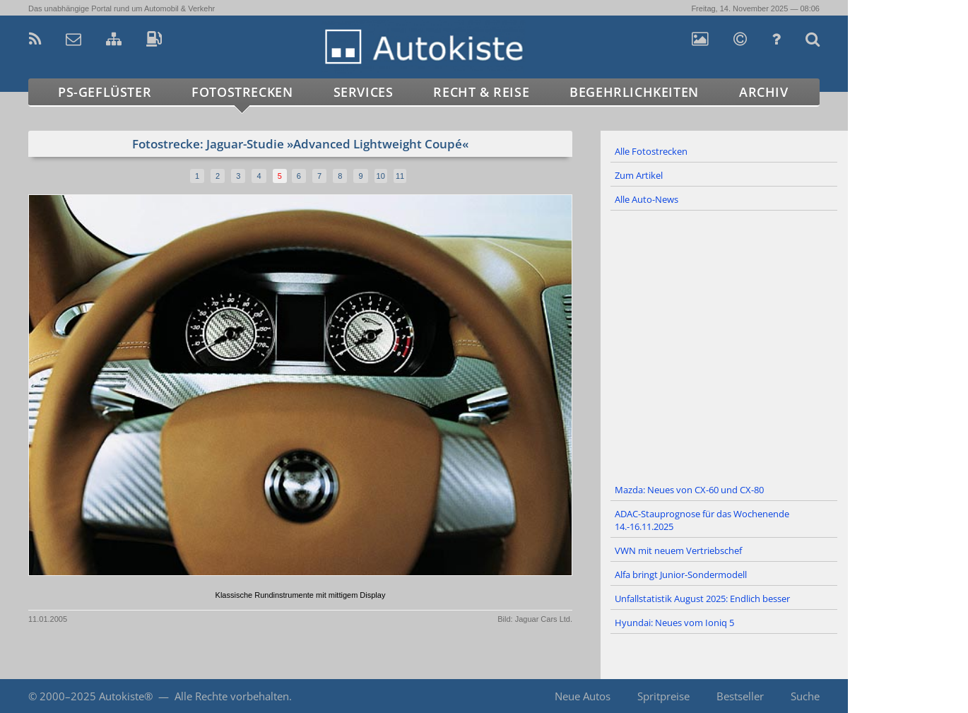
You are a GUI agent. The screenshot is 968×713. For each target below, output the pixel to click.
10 (381, 176)
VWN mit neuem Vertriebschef (678, 550)
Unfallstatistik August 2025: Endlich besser (702, 598)
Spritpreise (663, 696)
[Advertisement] (724, 345)
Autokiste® (126, 696)
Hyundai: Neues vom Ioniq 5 (674, 622)
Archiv (764, 91)
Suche (805, 696)
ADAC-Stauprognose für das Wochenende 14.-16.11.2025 (702, 520)
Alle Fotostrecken (651, 151)
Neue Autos (582, 696)
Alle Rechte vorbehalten (232, 696)
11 (400, 176)
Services (364, 91)
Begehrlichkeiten (634, 91)
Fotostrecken (242, 91)
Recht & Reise (481, 91)
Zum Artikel (639, 175)
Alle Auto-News (646, 199)
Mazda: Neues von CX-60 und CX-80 (689, 489)
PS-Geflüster (104, 91)
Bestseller (740, 696)
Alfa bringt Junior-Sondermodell (681, 574)
